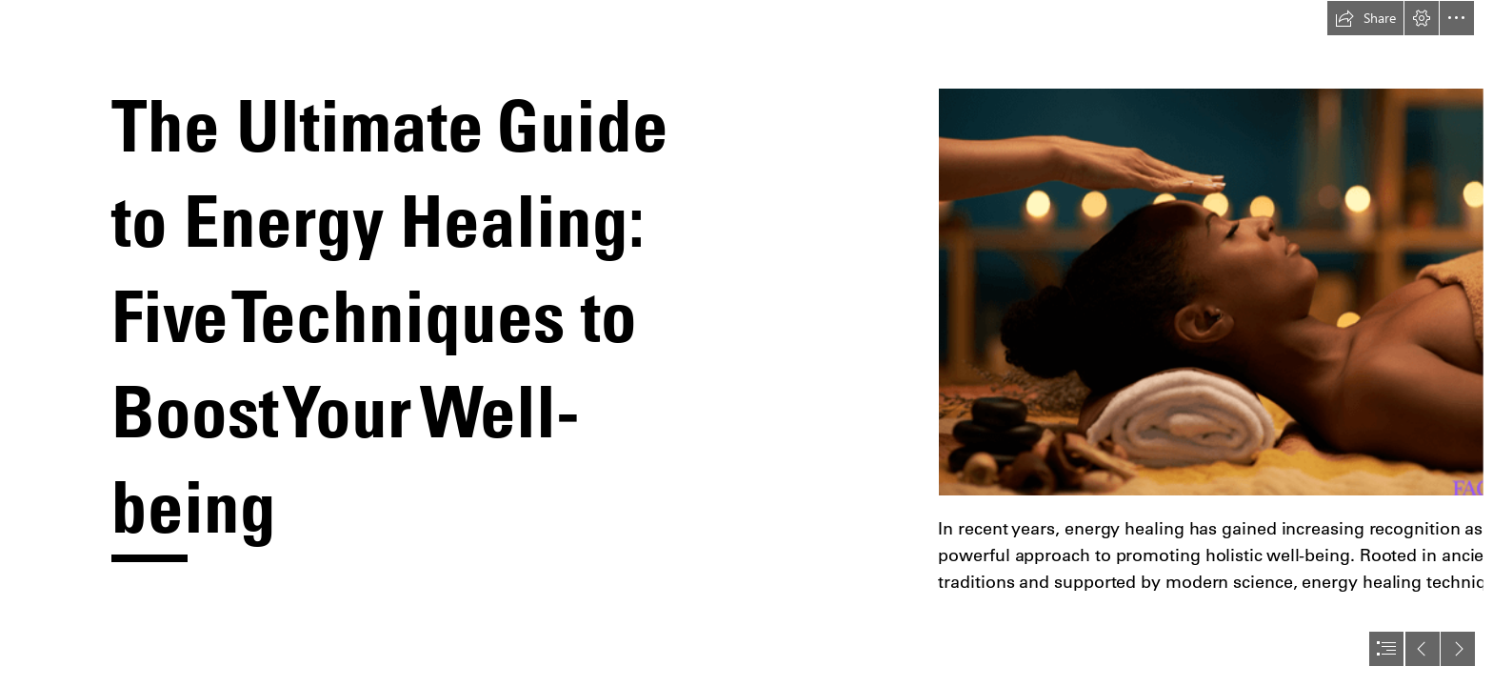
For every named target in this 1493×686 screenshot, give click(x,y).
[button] (1365, 18)
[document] (746, 343)
